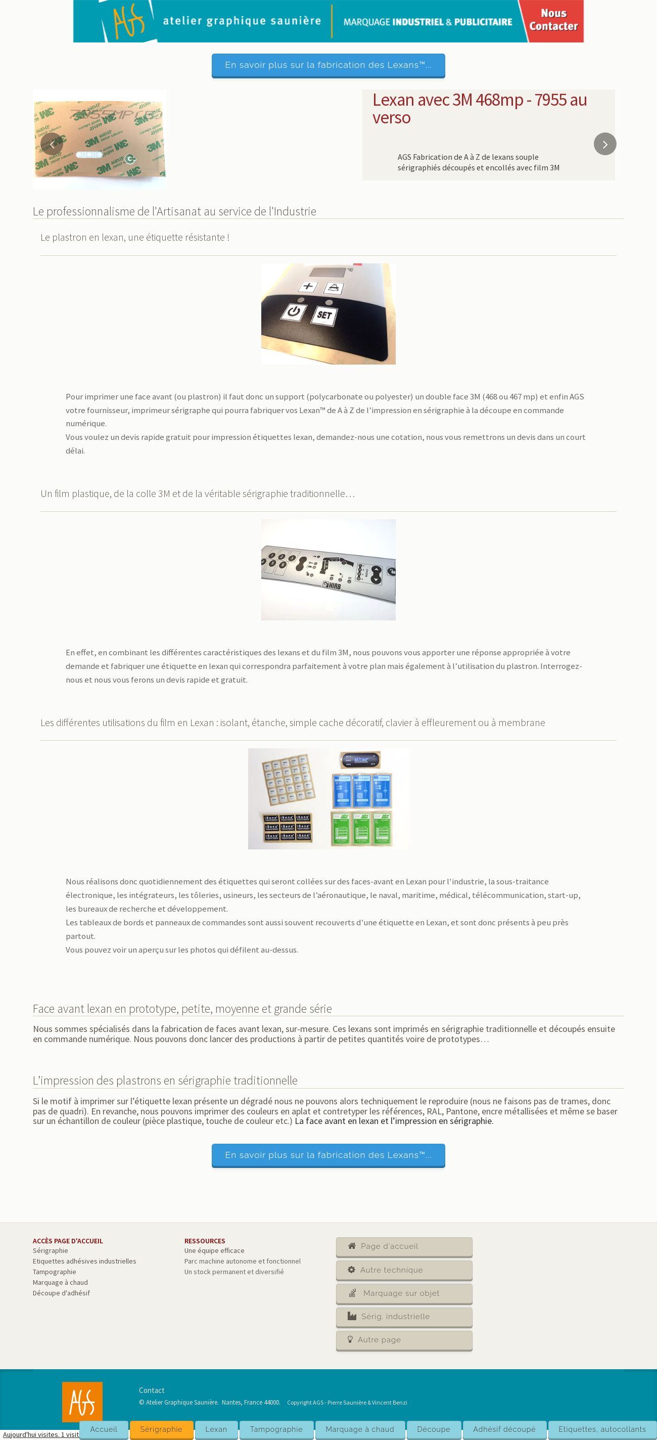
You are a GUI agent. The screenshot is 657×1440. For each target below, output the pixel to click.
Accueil (103, 1429)
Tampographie (276, 1429)
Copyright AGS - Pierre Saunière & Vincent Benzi (347, 1402)
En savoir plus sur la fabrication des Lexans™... (328, 65)
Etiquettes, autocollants (602, 1429)
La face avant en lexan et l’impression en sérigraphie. (394, 1121)
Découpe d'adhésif (61, 1292)
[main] (328, 759)
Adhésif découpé (505, 1429)
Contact (152, 1390)
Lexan (216, 1429)
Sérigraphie (161, 1429)
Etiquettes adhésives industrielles (84, 1261)
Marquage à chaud (360, 1429)
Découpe (434, 1429)
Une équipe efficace (214, 1250)
